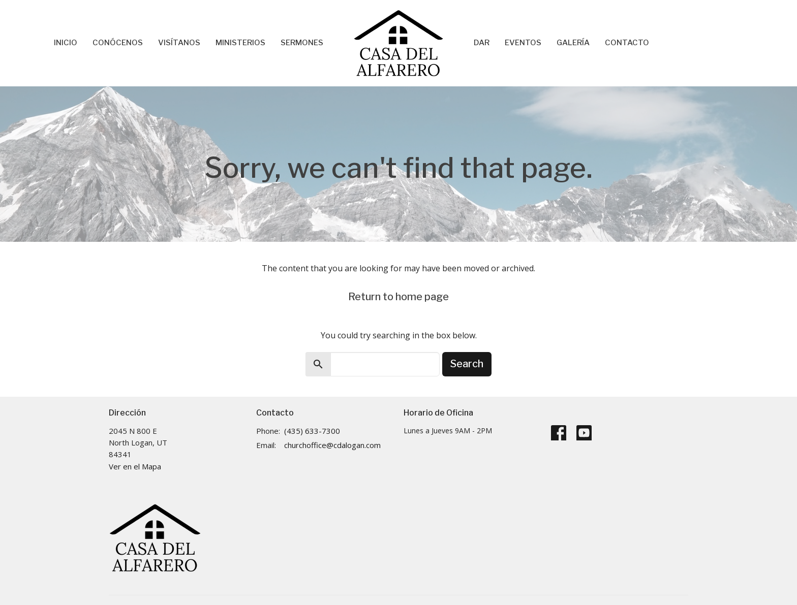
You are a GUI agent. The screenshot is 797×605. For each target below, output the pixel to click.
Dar (481, 42)
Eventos (523, 42)
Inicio (65, 42)
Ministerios (240, 42)
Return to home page (398, 297)
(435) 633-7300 (312, 431)
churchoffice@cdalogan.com (332, 445)
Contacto (627, 42)
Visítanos (179, 42)
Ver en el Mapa (135, 466)
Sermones (302, 42)
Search (466, 364)
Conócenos (118, 42)
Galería (573, 42)
